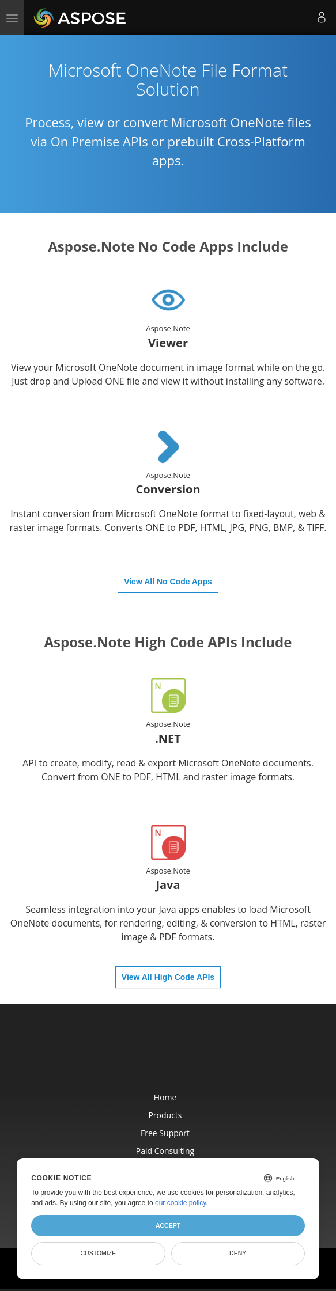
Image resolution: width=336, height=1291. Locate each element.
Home (165, 1097)
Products (165, 1115)
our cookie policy (180, 1203)
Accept (168, 1225)
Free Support (165, 1132)
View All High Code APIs (168, 977)
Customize (98, 1253)
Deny (237, 1253)
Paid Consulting (165, 1150)
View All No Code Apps (168, 581)
